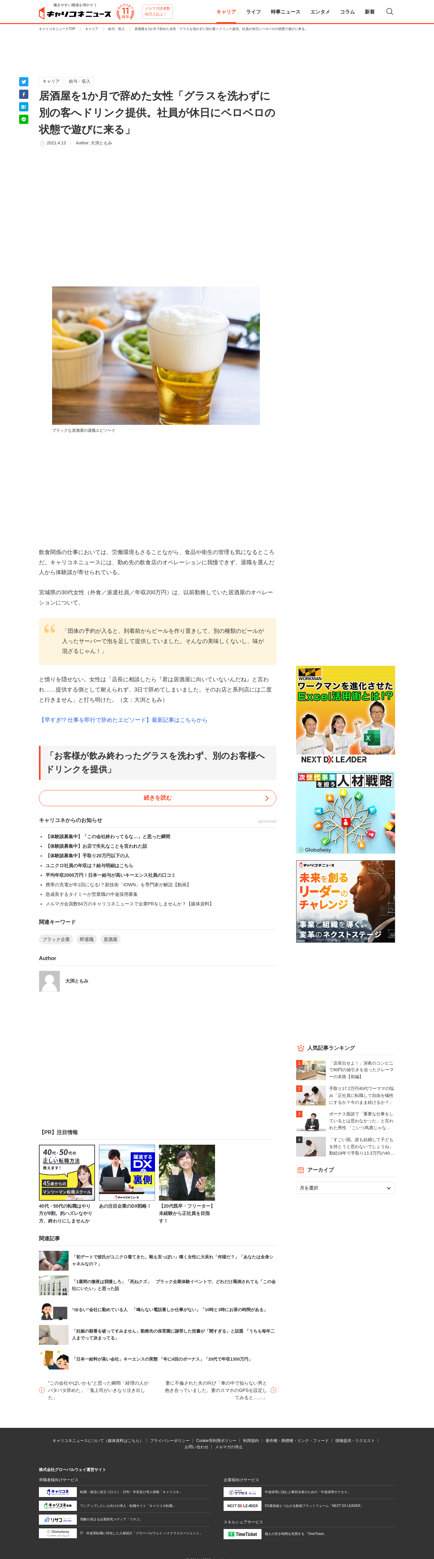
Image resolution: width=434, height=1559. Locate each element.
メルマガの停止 (229, 1447)
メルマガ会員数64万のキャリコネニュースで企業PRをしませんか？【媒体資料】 (130, 903)
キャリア (91, 29)
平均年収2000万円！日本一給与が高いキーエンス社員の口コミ (111, 875)
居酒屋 (110, 939)
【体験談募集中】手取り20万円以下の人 (87, 855)
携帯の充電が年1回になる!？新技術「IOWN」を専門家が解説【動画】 (118, 884)
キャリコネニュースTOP (57, 29)
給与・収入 (116, 29)
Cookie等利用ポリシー (216, 1440)
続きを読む (158, 798)
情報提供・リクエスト (355, 1440)
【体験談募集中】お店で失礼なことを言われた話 (96, 846)
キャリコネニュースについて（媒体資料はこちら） (97, 1440)
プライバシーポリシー (170, 1440)
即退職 (87, 939)
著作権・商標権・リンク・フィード (297, 1440)
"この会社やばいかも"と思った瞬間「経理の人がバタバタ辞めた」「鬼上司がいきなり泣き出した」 (98, 1390)
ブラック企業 (56, 939)
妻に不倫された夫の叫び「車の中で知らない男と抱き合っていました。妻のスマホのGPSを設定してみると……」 (216, 1390)
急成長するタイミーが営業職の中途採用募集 (92, 894)
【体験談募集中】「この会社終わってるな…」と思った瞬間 (108, 836)
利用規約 (251, 1440)
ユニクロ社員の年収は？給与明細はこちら (89, 865)
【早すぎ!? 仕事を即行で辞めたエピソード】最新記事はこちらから (123, 720)
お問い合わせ (196, 1447)
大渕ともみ (101, 142)
